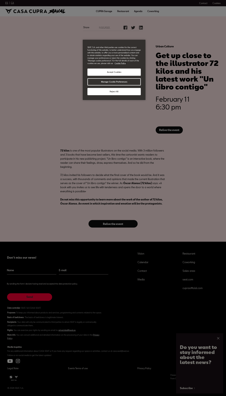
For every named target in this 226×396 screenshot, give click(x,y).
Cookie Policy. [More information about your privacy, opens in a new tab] (120, 63)
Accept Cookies (114, 72)
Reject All (114, 91)
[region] (114, 70)
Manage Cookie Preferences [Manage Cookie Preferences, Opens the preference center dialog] (114, 82)
